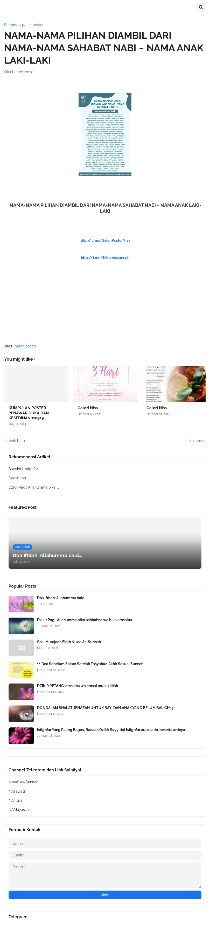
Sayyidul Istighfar (23, 469)
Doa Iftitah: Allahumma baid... (62, 598)
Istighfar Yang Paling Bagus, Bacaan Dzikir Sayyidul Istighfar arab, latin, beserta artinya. (111, 730)
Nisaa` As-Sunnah (23, 782)
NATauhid (17, 791)
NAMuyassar (19, 810)
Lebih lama (193, 441)
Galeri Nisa (88, 408)
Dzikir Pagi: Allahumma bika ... (34, 487)
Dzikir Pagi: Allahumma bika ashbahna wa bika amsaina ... (86, 620)
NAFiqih (15, 800)
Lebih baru (16, 441)
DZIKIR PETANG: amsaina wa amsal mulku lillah (77, 686)
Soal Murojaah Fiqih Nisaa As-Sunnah (69, 642)
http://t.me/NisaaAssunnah (105, 258)
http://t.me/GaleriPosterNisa (105, 240)
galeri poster (33, 25)
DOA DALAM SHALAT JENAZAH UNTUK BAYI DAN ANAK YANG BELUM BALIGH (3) (105, 708)
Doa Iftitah (17, 478)
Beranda (11, 25)
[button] (201, 7)
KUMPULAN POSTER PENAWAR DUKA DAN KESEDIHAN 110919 (29, 413)
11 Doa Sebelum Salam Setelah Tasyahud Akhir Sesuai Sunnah (90, 664)
